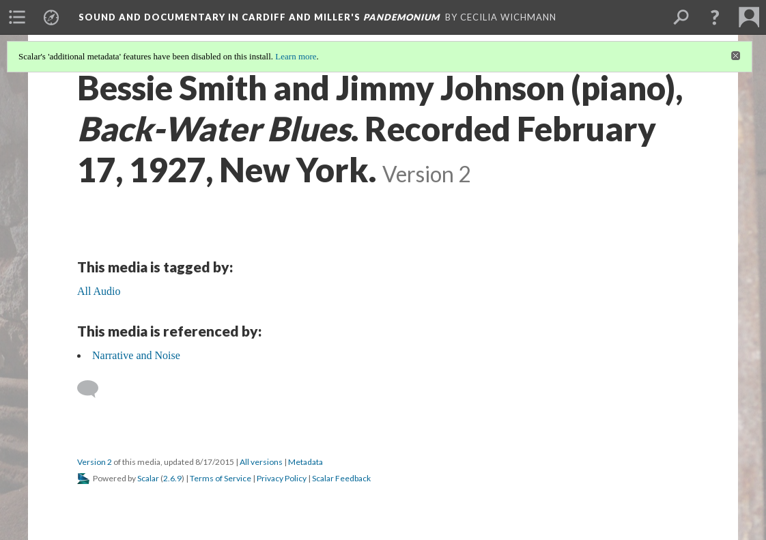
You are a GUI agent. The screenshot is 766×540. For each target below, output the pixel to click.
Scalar (148, 478)
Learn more (295, 56)
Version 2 (94, 462)
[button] (715, 17)
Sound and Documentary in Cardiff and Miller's (259, 17)
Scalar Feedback (341, 478)
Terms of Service (220, 478)
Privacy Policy (282, 478)
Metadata (305, 462)
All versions (261, 462)
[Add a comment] (94, 389)
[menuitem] (17, 17)
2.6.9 (172, 478)
